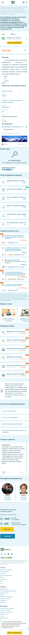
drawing (4, 144)
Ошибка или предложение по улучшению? (11, 133)
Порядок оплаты (4, 592)
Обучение (7, 529)
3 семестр (18, 100)
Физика (4, 96)
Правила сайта (4, 589)
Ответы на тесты (4, 614)
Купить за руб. (14, 42)
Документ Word (5, 107)
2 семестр (11, 100)
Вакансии (2, 602)
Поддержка (3, 600)
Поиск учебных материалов (7, 608)
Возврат (2, 594)
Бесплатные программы (6, 569)
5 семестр (10, 102)
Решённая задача (7, 91)
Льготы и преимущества (6, 575)
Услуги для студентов (5, 610)
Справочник (3, 579)
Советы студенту (4, 571)
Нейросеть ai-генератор (6, 612)
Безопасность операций (6, 596)
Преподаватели (4, 617)
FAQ (1, 581)
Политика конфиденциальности (8, 591)
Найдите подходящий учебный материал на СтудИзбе (15, 395)
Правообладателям (5, 598)
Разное (2, 577)
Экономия (2, 573)
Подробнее (7, 536)
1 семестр (5, 100)
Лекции (2, 616)
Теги (1, 583)
